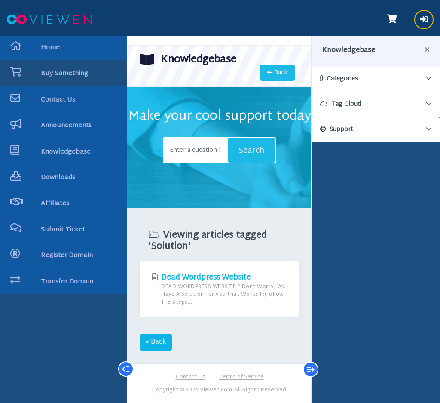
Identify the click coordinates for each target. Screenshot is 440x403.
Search (251, 151)
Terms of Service (241, 377)
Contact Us (190, 377)
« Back (155, 342)
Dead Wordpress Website (219, 289)
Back (277, 73)
